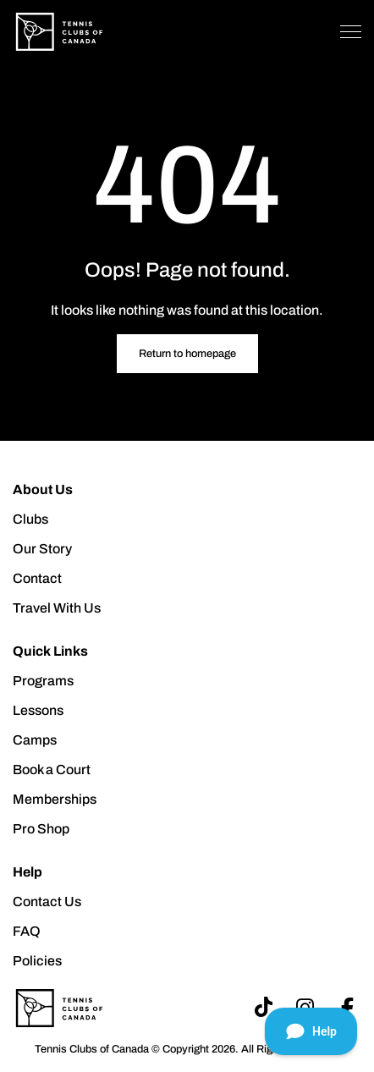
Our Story (42, 548)
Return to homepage (187, 354)
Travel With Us (57, 608)
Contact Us (47, 901)
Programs (43, 680)
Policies (37, 961)
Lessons (38, 710)
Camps (35, 740)
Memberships (54, 799)
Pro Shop (41, 829)
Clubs (30, 519)
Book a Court (52, 769)
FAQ (27, 931)
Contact (37, 578)
